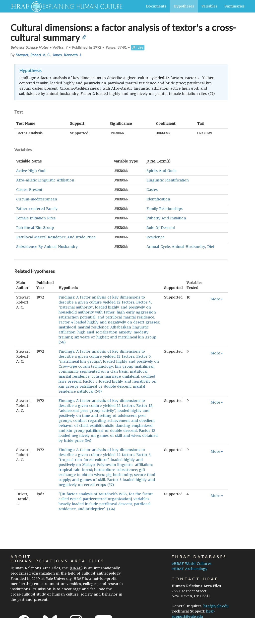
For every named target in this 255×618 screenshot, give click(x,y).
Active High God (30, 170)
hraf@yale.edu (216, 603)
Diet (210, 244)
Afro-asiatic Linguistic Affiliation (45, 179)
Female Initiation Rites (36, 216)
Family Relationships (164, 207)
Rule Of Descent (160, 226)
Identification (158, 198)
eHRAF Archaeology (189, 566)
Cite (137, 47)
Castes (152, 189)
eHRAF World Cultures (191, 561)
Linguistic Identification (167, 179)
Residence (155, 235)
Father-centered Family (37, 207)
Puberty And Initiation (166, 216)
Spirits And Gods (161, 170)
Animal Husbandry (188, 244)
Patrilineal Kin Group (35, 226)
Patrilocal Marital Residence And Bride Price (56, 235)
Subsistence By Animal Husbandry (47, 244)
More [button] (217, 296)
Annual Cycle (158, 244)
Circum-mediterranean (36, 198)
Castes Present (29, 189)
